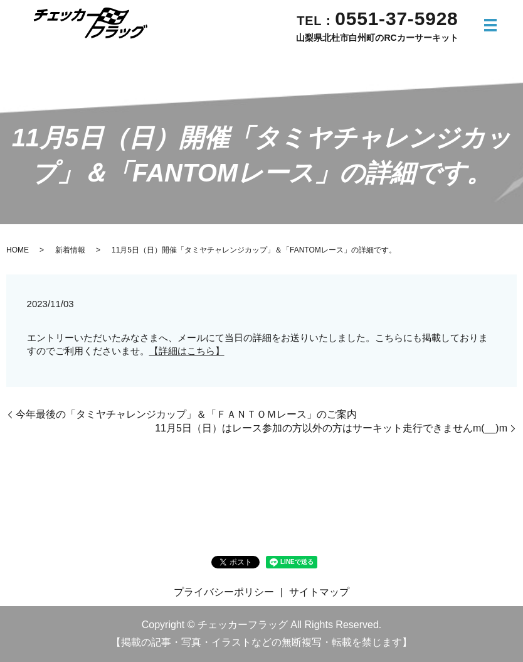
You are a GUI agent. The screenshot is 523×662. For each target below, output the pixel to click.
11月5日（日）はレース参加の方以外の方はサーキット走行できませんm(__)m (331, 428)
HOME (17, 250)
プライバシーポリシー (224, 592)
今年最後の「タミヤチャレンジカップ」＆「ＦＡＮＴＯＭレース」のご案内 (186, 414)
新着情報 (70, 250)
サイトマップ (319, 592)
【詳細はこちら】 (187, 350)
